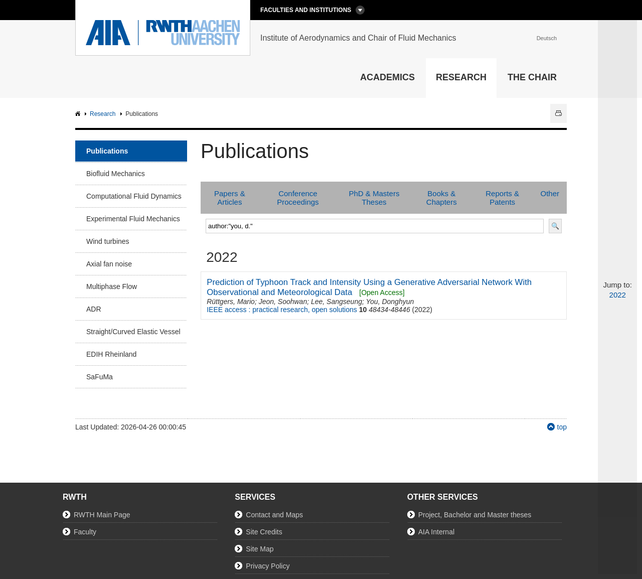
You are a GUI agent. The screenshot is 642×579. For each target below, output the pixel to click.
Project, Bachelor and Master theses (475, 515)
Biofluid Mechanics (115, 174)
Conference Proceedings (297, 197)
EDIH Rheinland (111, 354)
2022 (617, 295)
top (562, 427)
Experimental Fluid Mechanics (133, 219)
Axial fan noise (109, 264)
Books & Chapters (441, 197)
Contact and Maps (274, 515)
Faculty (85, 532)
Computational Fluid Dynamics (134, 196)
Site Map (259, 549)
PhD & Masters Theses (374, 197)
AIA (79, 114)
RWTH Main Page (102, 515)
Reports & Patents (502, 197)
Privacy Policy (267, 566)
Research (461, 77)
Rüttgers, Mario (231, 302)
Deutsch (547, 38)
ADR (93, 309)
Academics (387, 77)
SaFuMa (99, 377)
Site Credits (264, 532)
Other (549, 193)
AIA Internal (436, 532)
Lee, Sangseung (336, 302)
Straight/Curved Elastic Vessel (133, 332)
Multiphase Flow (111, 286)
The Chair (532, 77)
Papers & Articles (229, 197)
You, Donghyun (390, 302)
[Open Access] (381, 292)
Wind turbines (107, 241)
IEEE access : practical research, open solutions (282, 310)
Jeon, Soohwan (283, 302)
